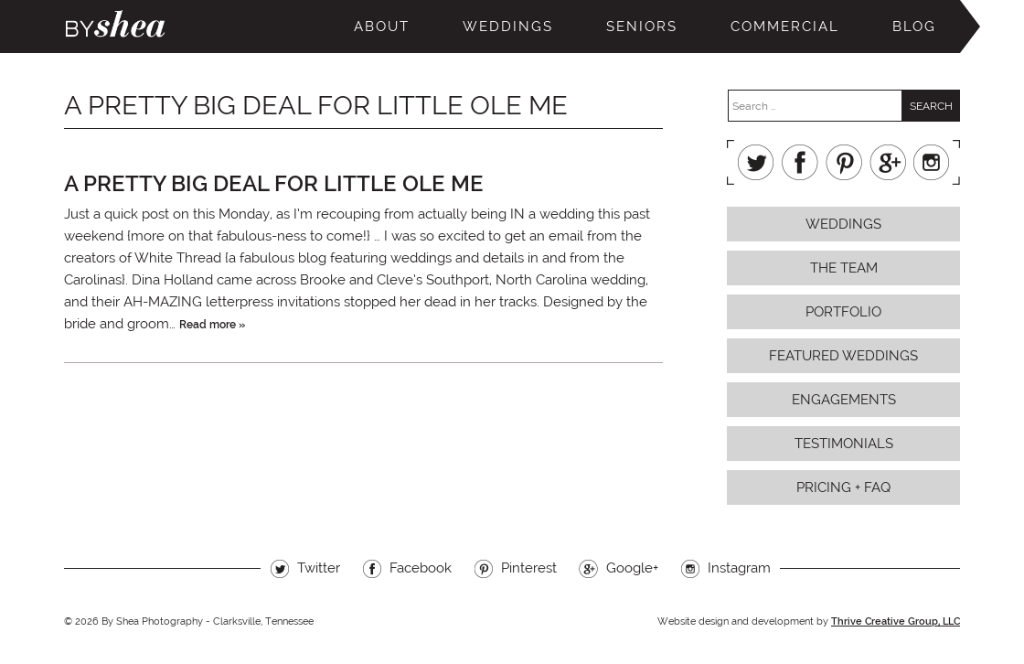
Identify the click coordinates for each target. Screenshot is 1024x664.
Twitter (756, 162)
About (382, 26)
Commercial (785, 26)
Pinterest (844, 162)
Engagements (844, 399)
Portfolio (843, 312)
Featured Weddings (843, 356)
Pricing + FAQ (843, 487)
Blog (914, 26)
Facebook (800, 162)
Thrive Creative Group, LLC (895, 621)
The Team (844, 268)
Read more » (212, 324)
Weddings (508, 26)
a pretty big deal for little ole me (274, 183)
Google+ (887, 162)
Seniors (641, 26)
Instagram (931, 162)
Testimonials (844, 443)
